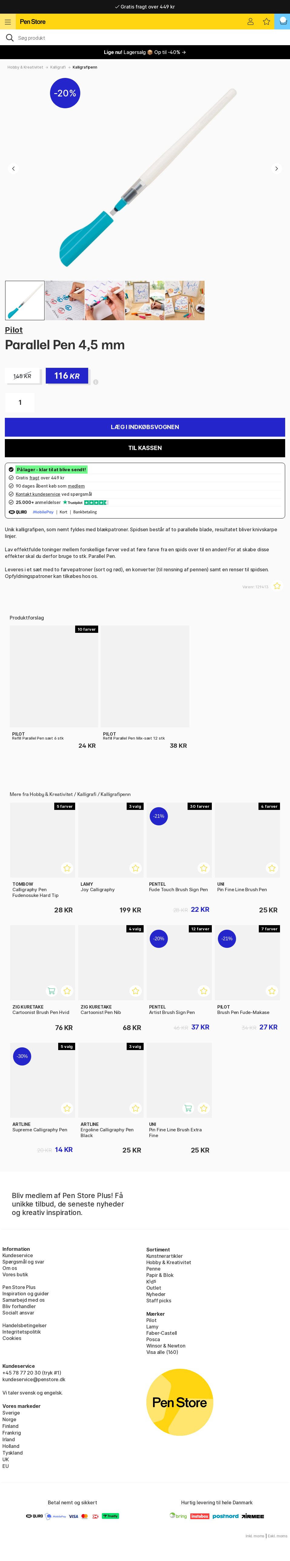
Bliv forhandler (18, 1306)
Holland (10, 1446)
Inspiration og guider (25, 1294)
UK (5, 1459)
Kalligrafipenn (85, 67)
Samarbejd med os (23, 1300)
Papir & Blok (160, 1275)
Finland (10, 1426)
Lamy (152, 1327)
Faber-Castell (161, 1333)
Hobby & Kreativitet (25, 67)
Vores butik (15, 1274)
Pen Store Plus (18, 1287)
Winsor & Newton (165, 1346)
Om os (9, 1268)
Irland (8, 1439)
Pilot (14, 329)
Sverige (11, 1413)
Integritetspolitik (21, 1332)
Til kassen (145, 448)
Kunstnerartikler (164, 1256)
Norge (9, 1419)
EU (5, 1466)
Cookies (11, 1338)
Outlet (153, 1288)
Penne (153, 1269)
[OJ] (145, 37)
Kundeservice (17, 1255)
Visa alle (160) (162, 1352)
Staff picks (158, 1300)
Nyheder (156, 1294)
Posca (153, 1339)
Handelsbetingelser (24, 1325)
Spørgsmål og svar (23, 1262)
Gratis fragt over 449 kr (145, 7)
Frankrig (11, 1433)
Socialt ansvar (18, 1313)
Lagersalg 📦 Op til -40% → (145, 52)
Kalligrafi (58, 67)
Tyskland (12, 1453)
